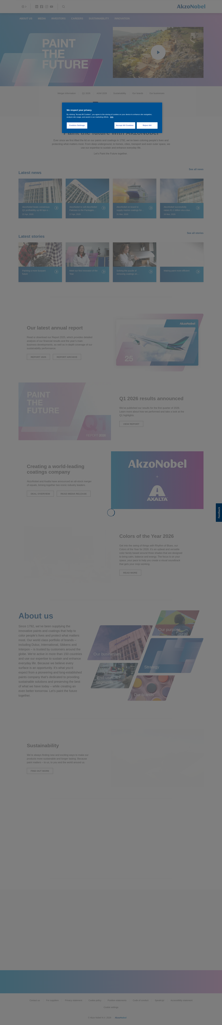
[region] (112, 118)
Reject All (147, 125)
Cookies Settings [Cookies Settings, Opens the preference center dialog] (77, 125)
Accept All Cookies (125, 125)
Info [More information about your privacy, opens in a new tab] (111, 117)
